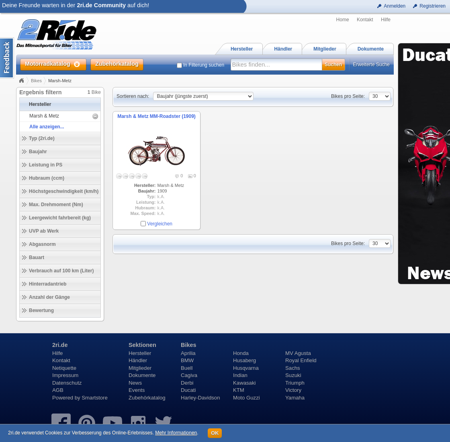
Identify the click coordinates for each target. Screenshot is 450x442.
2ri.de (60, 345)
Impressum (65, 375)
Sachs (292, 368)
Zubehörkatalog (147, 398)
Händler (138, 360)
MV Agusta (298, 353)
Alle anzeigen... (46, 127)
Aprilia (188, 353)
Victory (293, 390)
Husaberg (244, 360)
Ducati (188, 390)
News (135, 383)
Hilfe (386, 19)
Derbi (187, 383)
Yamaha (295, 398)
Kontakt (365, 19)
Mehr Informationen (176, 433)
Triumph (295, 383)
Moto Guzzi (246, 398)
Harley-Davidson (200, 398)
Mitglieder (140, 368)
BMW (187, 360)
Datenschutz (67, 383)
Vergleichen (159, 224)
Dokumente (142, 375)
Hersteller (140, 353)
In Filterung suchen (203, 65)
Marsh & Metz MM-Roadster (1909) (156, 116)
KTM (238, 390)
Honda (241, 353)
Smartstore (95, 398)
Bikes (36, 80)
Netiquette (64, 368)
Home (342, 19)
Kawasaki (244, 383)
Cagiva (189, 375)
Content (7, 58)
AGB (57, 390)
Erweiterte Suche (371, 64)
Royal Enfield (301, 360)
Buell (186, 368)
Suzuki (293, 375)
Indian (240, 375)
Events (137, 390)
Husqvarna (246, 368)
